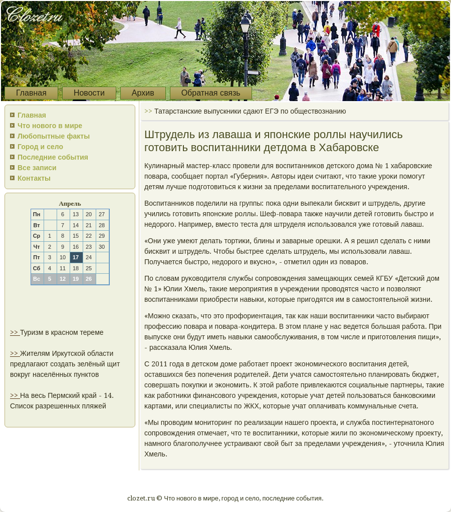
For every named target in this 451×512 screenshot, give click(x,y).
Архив (143, 93)
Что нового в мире (50, 126)
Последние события (53, 157)
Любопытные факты (54, 136)
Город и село (40, 147)
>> (15, 332)
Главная (31, 93)
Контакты (34, 178)
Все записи (37, 168)
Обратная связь (211, 93)
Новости (89, 93)
